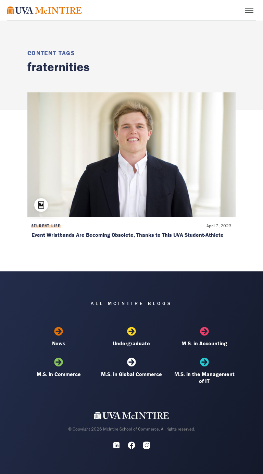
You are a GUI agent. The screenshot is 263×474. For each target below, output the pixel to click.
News (58, 337)
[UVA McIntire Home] (131, 416)
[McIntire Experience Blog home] (44, 10)
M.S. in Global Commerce (131, 367)
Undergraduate (131, 337)
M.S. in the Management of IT (204, 371)
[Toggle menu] (249, 10)
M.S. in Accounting (204, 337)
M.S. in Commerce (58, 367)
